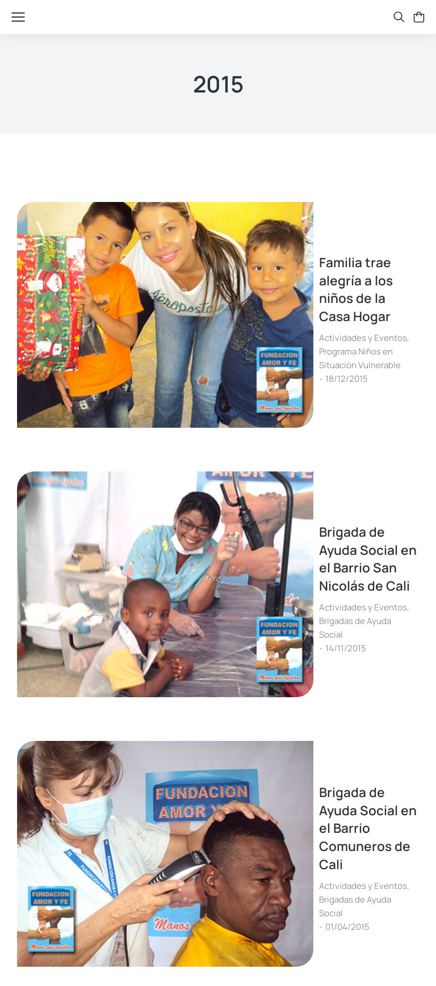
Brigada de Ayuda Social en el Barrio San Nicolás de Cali (248, 354)
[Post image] (59, 244)
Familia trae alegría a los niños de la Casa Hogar (251, 228)
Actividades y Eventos (163, 260)
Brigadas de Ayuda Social (260, 385)
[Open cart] (419, 17)
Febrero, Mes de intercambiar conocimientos (263, 585)
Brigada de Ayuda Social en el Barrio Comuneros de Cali (234, 473)
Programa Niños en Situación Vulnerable (289, 260)
